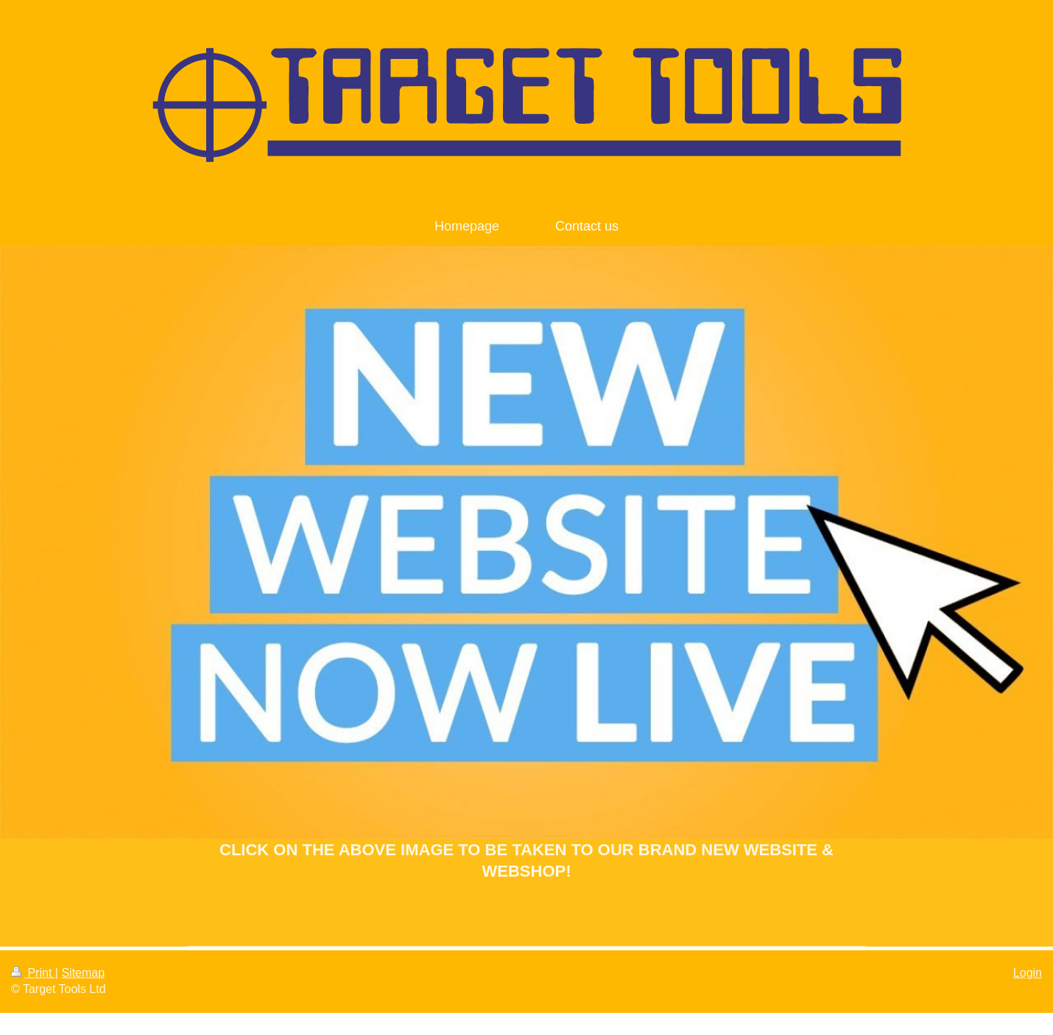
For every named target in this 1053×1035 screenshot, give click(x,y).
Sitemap (83, 972)
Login (1027, 972)
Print (33, 972)
